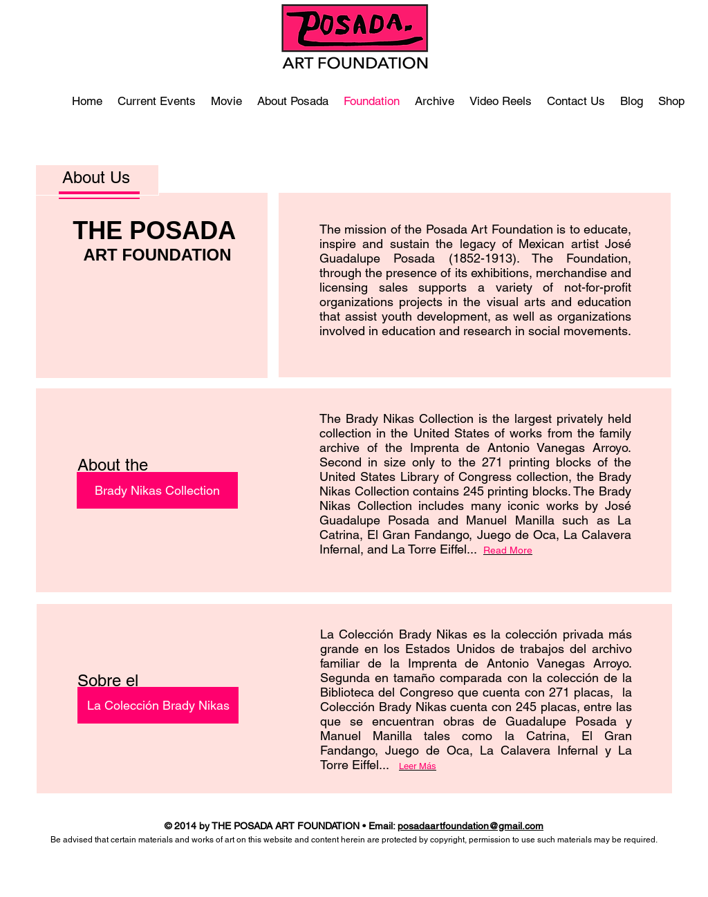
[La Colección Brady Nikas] (158, 705)
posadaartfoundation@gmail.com (470, 825)
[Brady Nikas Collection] (157, 490)
